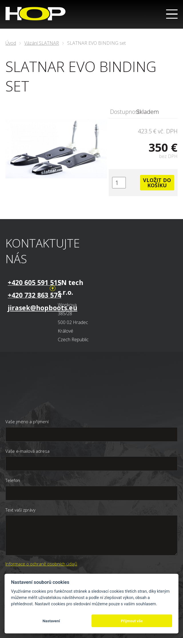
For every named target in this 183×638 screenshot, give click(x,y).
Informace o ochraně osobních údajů (41, 564)
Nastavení (51, 621)
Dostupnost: (123, 112)
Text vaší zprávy (20, 510)
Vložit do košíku (157, 183)
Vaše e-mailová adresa (27, 451)
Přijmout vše (132, 621)
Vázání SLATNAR (41, 43)
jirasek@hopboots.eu (42, 307)
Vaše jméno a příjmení (27, 421)
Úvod (10, 43)
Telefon (12, 480)
